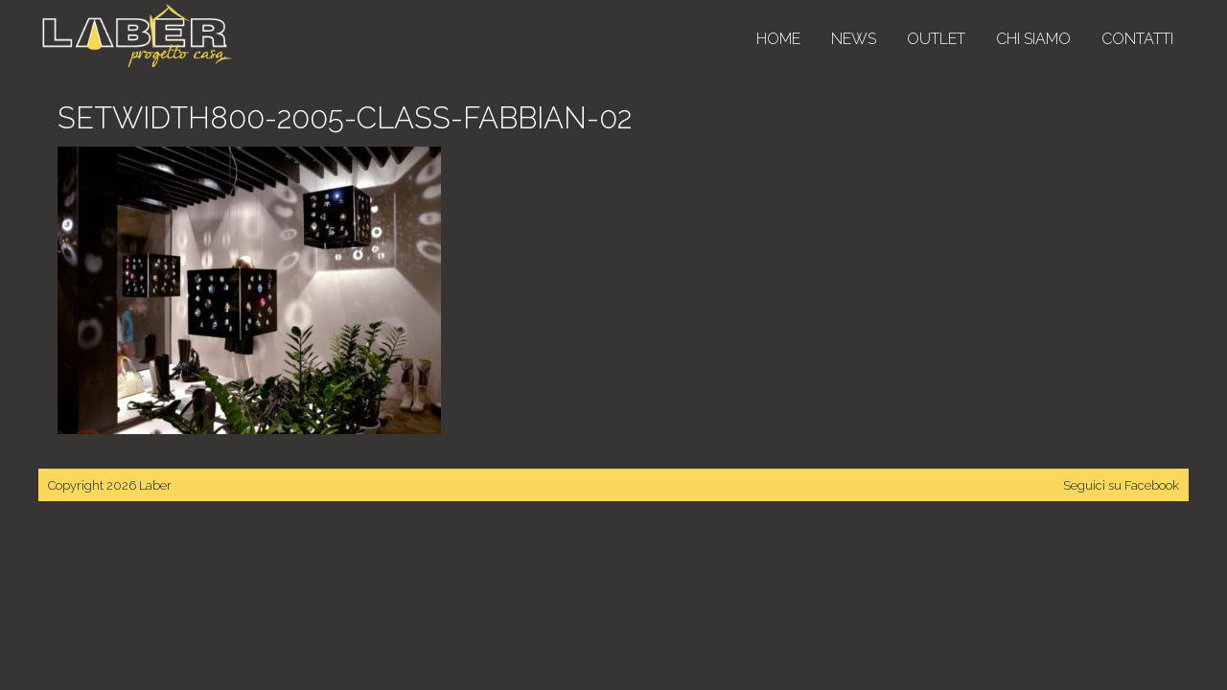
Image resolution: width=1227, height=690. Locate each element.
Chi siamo (1033, 39)
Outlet (936, 39)
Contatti (1137, 39)
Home (778, 39)
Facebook (1151, 485)
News (853, 39)
